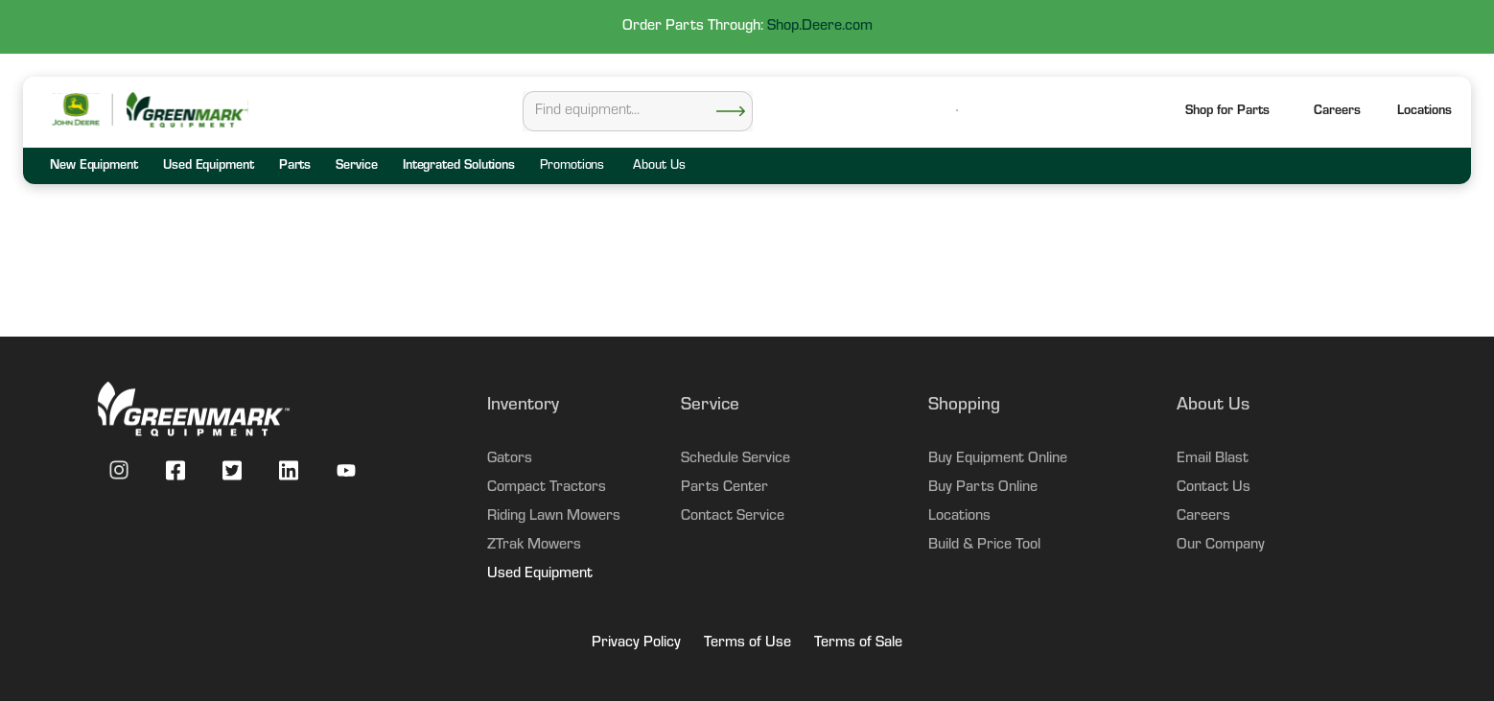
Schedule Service (735, 459)
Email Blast (1213, 459)
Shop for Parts (1227, 112)
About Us (659, 167)
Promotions (572, 167)
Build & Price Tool (984, 545)
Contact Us (1213, 488)
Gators (509, 459)
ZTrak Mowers (534, 545)
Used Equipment (540, 574)
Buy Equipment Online (997, 459)
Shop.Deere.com (820, 27)
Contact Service (732, 517)
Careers (1337, 112)
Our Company (1221, 545)
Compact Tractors (546, 488)
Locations (959, 517)
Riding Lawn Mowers (553, 517)
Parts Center (724, 488)
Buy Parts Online (983, 488)
